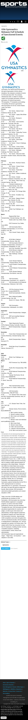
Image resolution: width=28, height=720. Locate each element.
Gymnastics (4, 26)
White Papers (20, 687)
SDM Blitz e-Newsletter (16, 689)
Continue (3, 717)
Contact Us (19, 691)
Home (4, 682)
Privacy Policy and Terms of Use (8, 709)
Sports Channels (10, 682)
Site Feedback (6, 693)
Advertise (5, 691)
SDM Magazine (6, 689)
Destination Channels (8, 684)
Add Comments (5, 548)
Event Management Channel (9, 687)
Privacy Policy (12, 691)
